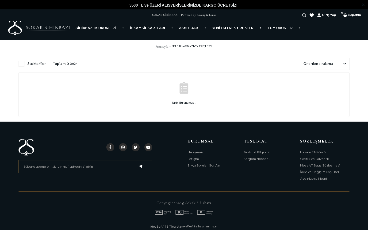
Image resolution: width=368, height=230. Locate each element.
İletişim (193, 159)
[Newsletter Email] (85, 166)
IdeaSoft (157, 226)
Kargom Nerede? (257, 159)
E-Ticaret (173, 226)
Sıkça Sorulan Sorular (204, 165)
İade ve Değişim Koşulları (319, 172)
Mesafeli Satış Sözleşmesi (320, 165)
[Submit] (140, 166)
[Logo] (39, 28)
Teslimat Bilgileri (256, 152)
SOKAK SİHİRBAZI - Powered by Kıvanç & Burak (184, 15)
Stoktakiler (36, 64)
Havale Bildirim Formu (316, 152)
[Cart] (352, 15)
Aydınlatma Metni (313, 179)
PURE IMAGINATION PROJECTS (192, 46)
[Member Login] (326, 15)
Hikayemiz (195, 152)
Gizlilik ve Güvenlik (314, 159)
